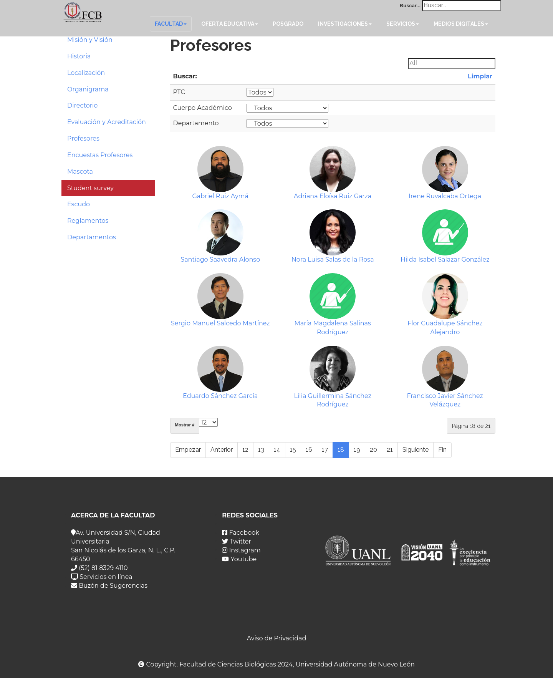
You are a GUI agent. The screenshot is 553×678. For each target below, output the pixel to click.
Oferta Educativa (229, 24)
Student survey (90, 188)
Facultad (171, 24)
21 (390, 449)
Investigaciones (345, 24)
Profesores (83, 138)
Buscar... (410, 5)
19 (357, 449)
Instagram (241, 550)
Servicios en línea (101, 576)
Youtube (239, 559)
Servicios (402, 24)
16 (309, 449)
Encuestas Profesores (99, 155)
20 (373, 449)
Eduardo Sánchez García (220, 396)
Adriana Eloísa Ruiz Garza (332, 196)
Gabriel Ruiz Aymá (220, 196)
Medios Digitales (461, 24)
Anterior (221, 449)
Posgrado (288, 24)
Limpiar (479, 76)
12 (245, 449)
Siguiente (415, 449)
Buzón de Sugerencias (109, 585)
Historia (79, 56)
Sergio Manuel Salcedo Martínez (220, 323)
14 (277, 449)
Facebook (240, 532)
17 (325, 449)
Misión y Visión (90, 39)
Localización (86, 72)
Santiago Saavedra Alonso (220, 259)
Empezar (188, 449)
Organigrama (88, 89)
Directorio (82, 105)
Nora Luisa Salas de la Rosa (332, 259)
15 (293, 449)
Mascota (80, 171)
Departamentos (91, 237)
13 (261, 449)
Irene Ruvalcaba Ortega (445, 196)
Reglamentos (87, 220)
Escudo (78, 204)
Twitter (236, 541)
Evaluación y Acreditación (106, 122)
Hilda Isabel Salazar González (445, 259)
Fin (442, 449)
